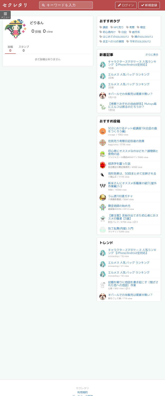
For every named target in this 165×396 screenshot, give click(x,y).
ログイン (126, 5)
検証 (141, 27)
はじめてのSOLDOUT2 (114, 37)
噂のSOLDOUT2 (142, 37)
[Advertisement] (129, 331)
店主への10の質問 (111, 41)
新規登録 (149, 5)
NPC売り (117, 27)
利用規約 (82, 392)
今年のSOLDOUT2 (138, 41)
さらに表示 (151, 54)
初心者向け (107, 32)
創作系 (134, 32)
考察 (130, 27)
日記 (122, 32)
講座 (103, 27)
